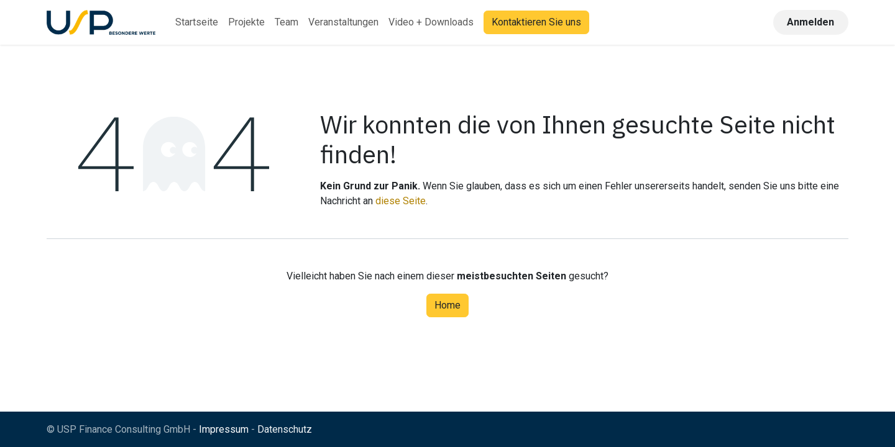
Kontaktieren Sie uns (536, 22)
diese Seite (400, 201)
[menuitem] (196, 22)
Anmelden (810, 22)
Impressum (224, 429)
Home (447, 305)
